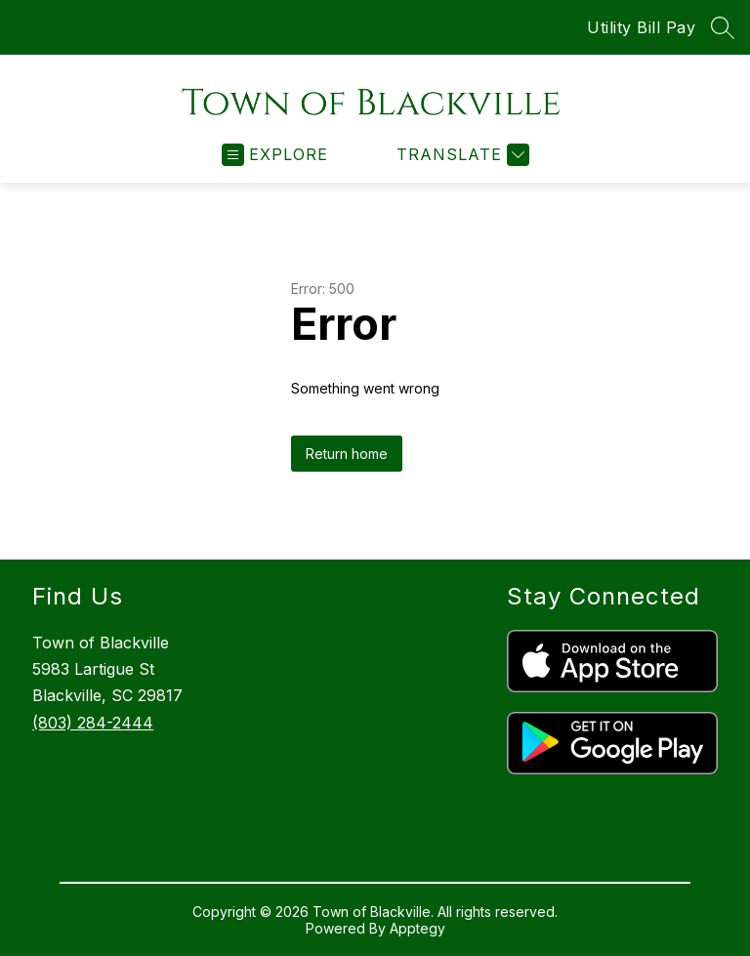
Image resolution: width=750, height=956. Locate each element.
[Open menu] (275, 155)
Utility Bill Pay (641, 27)
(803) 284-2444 (92, 722)
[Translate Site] (460, 155)
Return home (347, 453)
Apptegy (417, 928)
